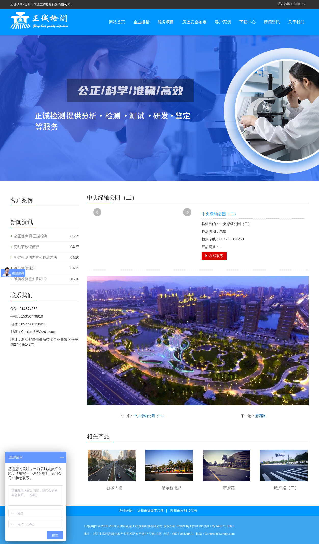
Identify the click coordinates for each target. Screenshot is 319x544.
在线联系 (214, 256)
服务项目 (166, 22)
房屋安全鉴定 (194, 22)
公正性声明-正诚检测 (30, 236)
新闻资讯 (272, 22)
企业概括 (141, 22)
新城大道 (114, 488)
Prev (97, 212)
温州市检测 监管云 (184, 511)
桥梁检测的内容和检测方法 (35, 257)
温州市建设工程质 (150, 511)
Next (187, 212)
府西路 (260, 416)
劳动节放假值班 (26, 247)
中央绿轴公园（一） (150, 416)
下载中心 (247, 22)
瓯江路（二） (286, 488)
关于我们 (296, 22)
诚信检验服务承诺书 (30, 279)
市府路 (229, 488)
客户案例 (223, 22)
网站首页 (117, 22)
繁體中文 (300, 4)
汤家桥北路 (172, 488)
